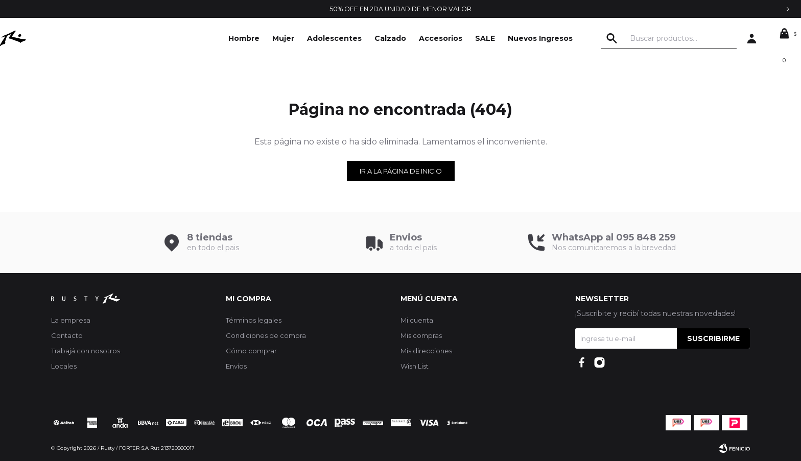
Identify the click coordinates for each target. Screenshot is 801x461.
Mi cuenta (416, 320)
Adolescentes (334, 38)
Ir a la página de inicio (401, 171)
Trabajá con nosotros (85, 351)
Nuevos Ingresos (540, 38)
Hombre (244, 38)
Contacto (67, 335)
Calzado (390, 38)
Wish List (414, 366)
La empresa (70, 320)
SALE (485, 38)
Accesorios (440, 38)
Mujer (283, 38)
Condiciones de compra (266, 335)
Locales (64, 366)
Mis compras (421, 335)
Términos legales (253, 320)
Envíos (236, 366)
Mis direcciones (426, 351)
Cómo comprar (251, 351)
